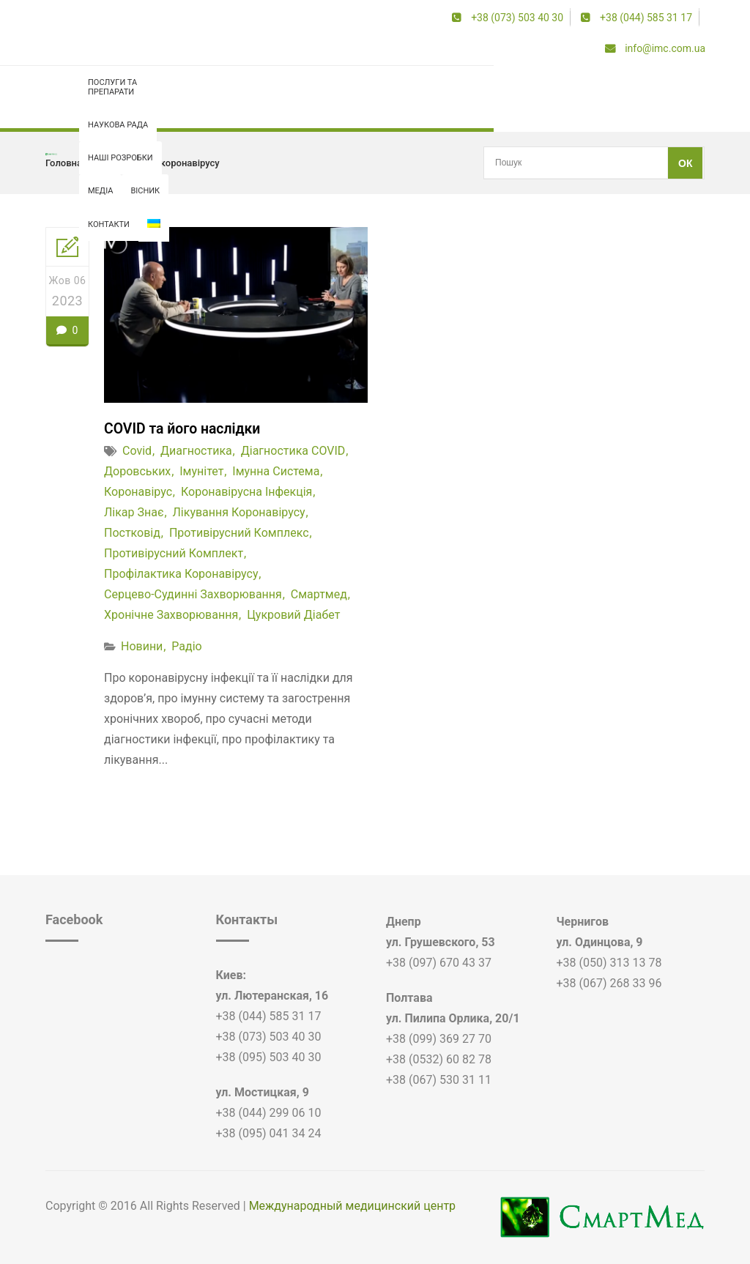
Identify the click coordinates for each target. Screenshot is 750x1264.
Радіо (186, 646)
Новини (142, 646)
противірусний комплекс (239, 533)
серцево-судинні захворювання (193, 594)
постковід (132, 533)
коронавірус (138, 492)
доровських (137, 471)
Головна (63, 162)
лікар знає (134, 512)
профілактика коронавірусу (158, 162)
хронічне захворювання (171, 615)
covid (137, 451)
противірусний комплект (173, 553)
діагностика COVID (293, 451)
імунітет (201, 471)
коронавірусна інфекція (246, 492)
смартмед (319, 594)
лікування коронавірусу (239, 512)
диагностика (196, 451)
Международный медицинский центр (352, 1206)
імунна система (275, 471)
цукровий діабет (293, 615)
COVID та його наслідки (184, 428)
